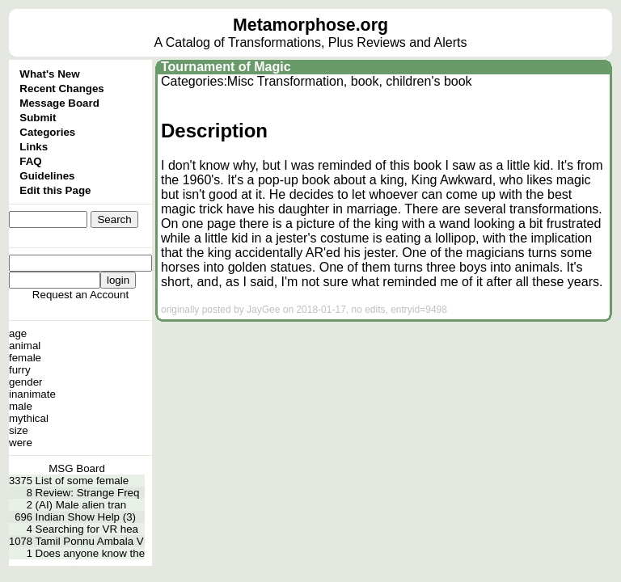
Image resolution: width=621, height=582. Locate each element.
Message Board (59, 103)
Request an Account (80, 295)
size (18, 430)
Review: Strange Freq (88, 493)
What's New (49, 74)
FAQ (30, 161)
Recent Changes (61, 88)
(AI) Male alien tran (81, 505)
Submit (37, 118)
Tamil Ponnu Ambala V (90, 541)
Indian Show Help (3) (86, 517)
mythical (29, 418)
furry (20, 370)
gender (26, 382)
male (20, 406)
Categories (47, 132)
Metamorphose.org (310, 25)
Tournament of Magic (226, 67)
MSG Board (77, 468)
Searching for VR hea (87, 529)
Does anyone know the (91, 553)
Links (33, 147)
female (25, 358)
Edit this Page (55, 190)
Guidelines (46, 176)
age (18, 333)
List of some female (82, 480)
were (20, 442)
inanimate (32, 394)
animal (24, 346)
